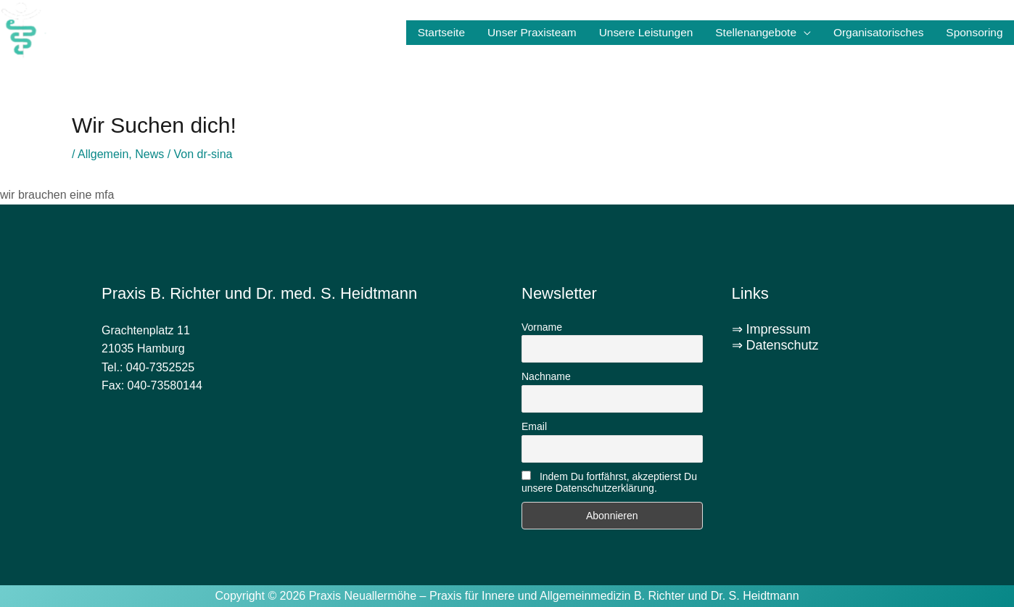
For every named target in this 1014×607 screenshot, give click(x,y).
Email (534, 426)
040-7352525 (160, 367)
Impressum (778, 329)
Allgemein (103, 154)
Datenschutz (782, 345)
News (149, 154)
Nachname (546, 376)
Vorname (542, 327)
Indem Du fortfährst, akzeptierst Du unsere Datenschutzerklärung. (609, 482)
